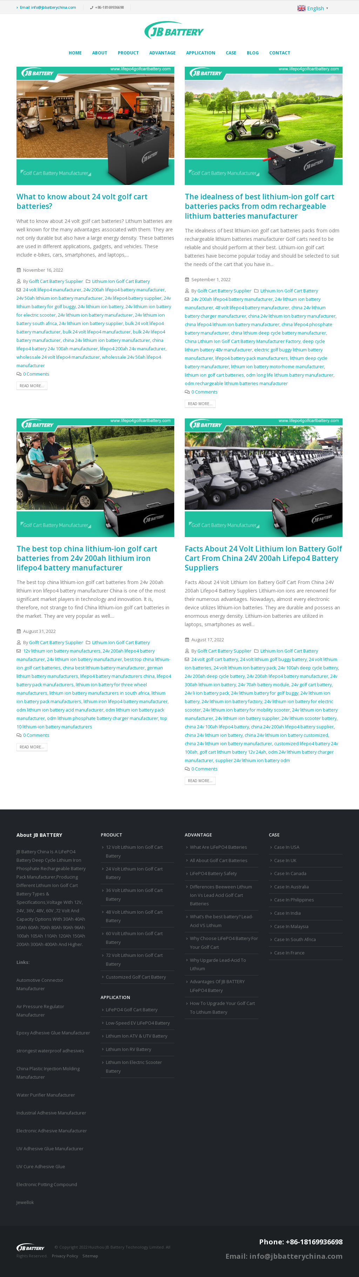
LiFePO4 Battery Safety (213, 873)
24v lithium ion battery (100, 307)
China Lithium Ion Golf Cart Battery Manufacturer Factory (242, 341)
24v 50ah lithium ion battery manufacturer (59, 298)
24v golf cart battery (311, 685)
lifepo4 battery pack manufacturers (251, 358)
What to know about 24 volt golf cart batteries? (82, 201)
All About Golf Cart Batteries (219, 861)
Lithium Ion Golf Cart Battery (121, 281)
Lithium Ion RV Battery (128, 1049)
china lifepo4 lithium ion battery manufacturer (232, 324)
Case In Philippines (294, 900)
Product (128, 53)
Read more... (32, 385)
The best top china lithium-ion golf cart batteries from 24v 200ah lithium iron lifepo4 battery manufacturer (86, 558)
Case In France (289, 953)
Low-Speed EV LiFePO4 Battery (138, 1023)
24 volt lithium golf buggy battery (273, 659)
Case (231, 53)
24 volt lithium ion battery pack (245, 668)
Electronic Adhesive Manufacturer (51, 1131)
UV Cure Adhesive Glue (40, 1167)
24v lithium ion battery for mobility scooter (246, 710)
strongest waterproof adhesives (50, 1051)
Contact (279, 53)
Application (200, 53)
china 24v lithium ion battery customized (286, 735)
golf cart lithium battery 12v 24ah (232, 752)
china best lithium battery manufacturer (104, 668)
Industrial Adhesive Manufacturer (51, 1113)
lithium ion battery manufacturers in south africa (99, 693)
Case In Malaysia (291, 926)
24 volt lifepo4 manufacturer (52, 290)
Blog (253, 53)
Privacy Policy (65, 1255)
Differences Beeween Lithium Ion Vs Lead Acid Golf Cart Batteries (221, 895)
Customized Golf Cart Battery (136, 977)
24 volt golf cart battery (214, 659)
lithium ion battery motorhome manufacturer (277, 367)
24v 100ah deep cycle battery (308, 668)
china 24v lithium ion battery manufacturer (106, 340)
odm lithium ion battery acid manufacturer (59, 710)
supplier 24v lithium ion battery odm (252, 760)
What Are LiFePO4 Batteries (218, 847)
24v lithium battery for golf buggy (264, 693)
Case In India (287, 913)
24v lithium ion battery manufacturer (95, 315)
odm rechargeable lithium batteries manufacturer (236, 383)
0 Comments (36, 374)
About (99, 53)
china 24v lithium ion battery (214, 735)
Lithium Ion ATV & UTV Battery (136, 1036)
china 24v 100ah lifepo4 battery (217, 727)
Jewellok (25, 1202)
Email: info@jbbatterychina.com (46, 7)
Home (75, 53)
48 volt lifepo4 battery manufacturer (252, 308)
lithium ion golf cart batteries (214, 375)
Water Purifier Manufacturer (45, 1095)
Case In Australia (291, 887)
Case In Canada (290, 873)
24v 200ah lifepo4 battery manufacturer (124, 290)
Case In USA (286, 847)
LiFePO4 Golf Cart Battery (131, 1010)
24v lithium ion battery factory (232, 701)
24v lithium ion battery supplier (91, 323)
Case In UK (285, 861)
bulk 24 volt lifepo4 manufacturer (97, 332)
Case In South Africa (295, 939)
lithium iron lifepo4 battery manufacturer (125, 701)
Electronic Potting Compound (46, 1184)
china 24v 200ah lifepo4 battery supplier (292, 727)
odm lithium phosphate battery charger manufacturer (102, 718)
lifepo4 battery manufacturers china (117, 676)
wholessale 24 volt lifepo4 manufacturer (58, 357)
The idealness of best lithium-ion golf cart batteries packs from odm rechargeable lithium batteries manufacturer (259, 206)
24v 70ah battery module (263, 685)
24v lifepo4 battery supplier (133, 298)
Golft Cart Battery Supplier (56, 281)
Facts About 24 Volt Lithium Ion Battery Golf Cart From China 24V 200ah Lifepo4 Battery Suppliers (263, 558)
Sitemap (90, 1255)
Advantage (162, 53)
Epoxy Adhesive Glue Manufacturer (53, 1033)
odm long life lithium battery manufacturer (289, 375)
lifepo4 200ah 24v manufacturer (132, 349)
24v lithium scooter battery (309, 718)
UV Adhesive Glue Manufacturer (49, 1149)
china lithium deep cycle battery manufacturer (278, 333)
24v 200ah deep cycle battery (215, 676)
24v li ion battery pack (207, 693)
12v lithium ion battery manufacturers (62, 651)
